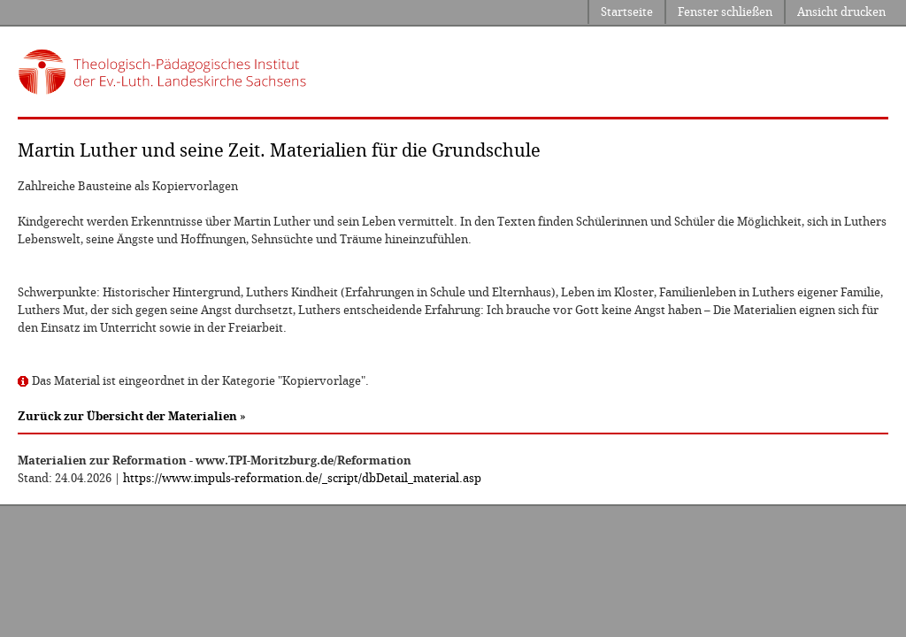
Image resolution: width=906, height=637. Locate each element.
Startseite (627, 12)
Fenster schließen (725, 12)
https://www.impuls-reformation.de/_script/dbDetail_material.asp (302, 478)
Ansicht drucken (841, 12)
